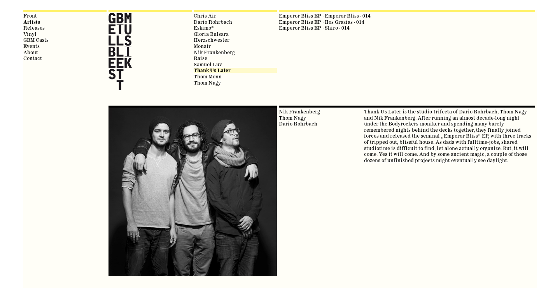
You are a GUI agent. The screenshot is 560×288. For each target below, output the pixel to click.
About (30, 52)
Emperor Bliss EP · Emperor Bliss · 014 (325, 15)
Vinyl (30, 34)
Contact (32, 58)
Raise (200, 58)
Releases (34, 27)
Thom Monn (208, 76)
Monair (202, 46)
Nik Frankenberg (214, 52)
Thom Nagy (207, 82)
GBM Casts (36, 39)
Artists (31, 22)
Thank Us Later (212, 70)
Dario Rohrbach (213, 22)
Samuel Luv (208, 64)
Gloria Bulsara (211, 34)
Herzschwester (211, 39)
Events (31, 46)
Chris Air (205, 15)
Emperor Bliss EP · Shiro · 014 (314, 27)
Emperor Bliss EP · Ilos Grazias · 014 (321, 22)
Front (30, 15)
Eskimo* (204, 27)
